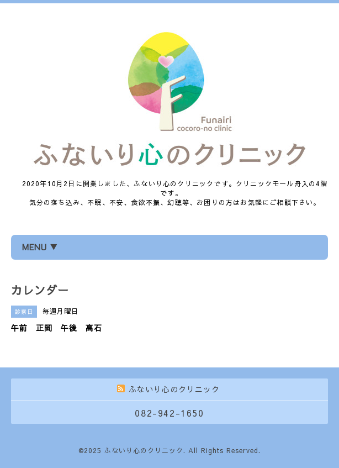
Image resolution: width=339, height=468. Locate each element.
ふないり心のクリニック (143, 450)
